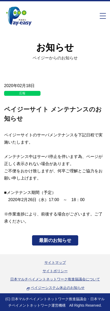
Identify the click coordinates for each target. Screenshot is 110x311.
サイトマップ (55, 262)
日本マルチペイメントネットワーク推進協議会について (55, 279)
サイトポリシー (55, 271)
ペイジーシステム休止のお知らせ (58, 288)
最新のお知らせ (55, 240)
